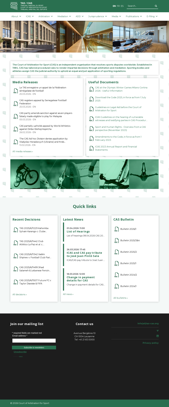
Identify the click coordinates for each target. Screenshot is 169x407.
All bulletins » (120, 298)
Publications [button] (134, 16)
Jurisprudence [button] (97, 16)
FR (118, 6)
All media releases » (22, 151)
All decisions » (19, 294)
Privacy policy (151, 343)
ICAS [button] (30, 16)
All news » (68, 294)
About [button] (16, 16)
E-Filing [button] (152, 16)
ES (122, 6)
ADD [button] (80, 16)
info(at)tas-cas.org (148, 323)
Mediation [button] (64, 16)
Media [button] (116, 16)
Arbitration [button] (46, 16)
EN (114, 6)
